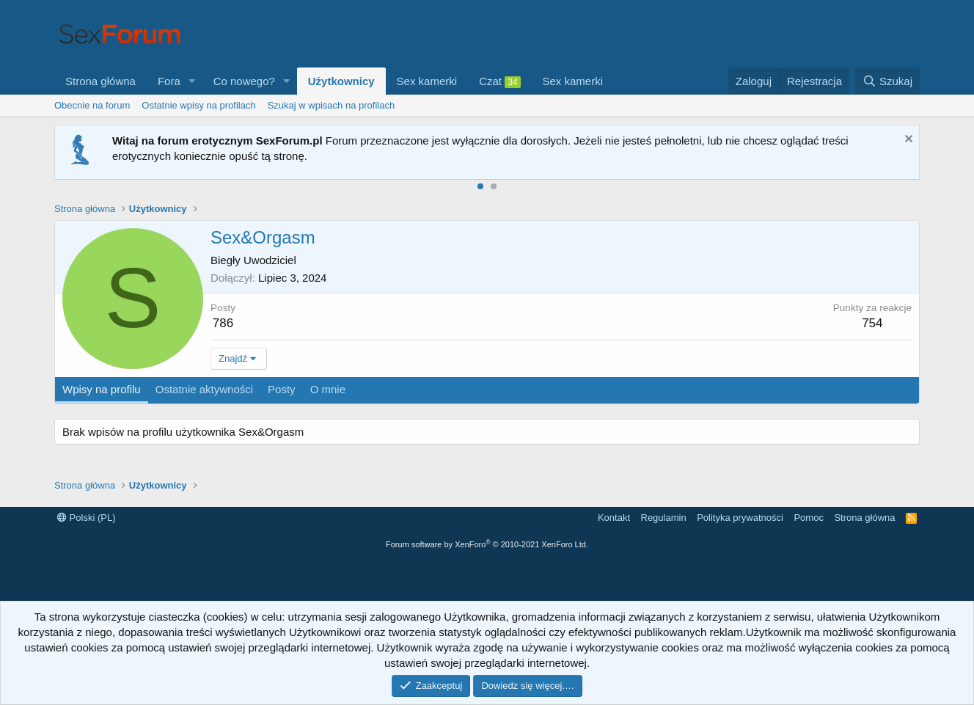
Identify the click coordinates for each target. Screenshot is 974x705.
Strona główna (100, 81)
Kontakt (614, 517)
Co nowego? (244, 81)
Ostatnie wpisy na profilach (198, 105)
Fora (169, 81)
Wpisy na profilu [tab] (101, 389)
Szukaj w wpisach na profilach (331, 105)
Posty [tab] (282, 389)
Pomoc (808, 517)
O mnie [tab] (327, 389)
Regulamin (663, 517)
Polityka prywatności (740, 517)
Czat (499, 81)
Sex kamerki (427, 81)
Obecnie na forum (92, 105)
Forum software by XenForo (487, 544)
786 (223, 323)
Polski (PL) (86, 517)
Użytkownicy (341, 81)
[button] (192, 81)
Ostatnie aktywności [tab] (204, 389)
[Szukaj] (887, 81)
